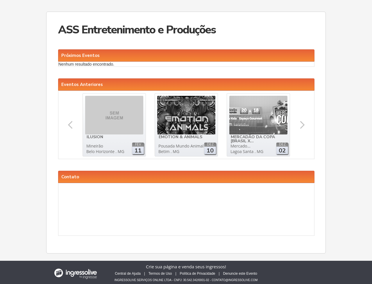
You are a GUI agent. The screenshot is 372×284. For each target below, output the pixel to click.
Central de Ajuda (128, 274)
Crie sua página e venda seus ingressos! (186, 266)
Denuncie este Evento (240, 274)
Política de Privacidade (197, 274)
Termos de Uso (160, 274)
